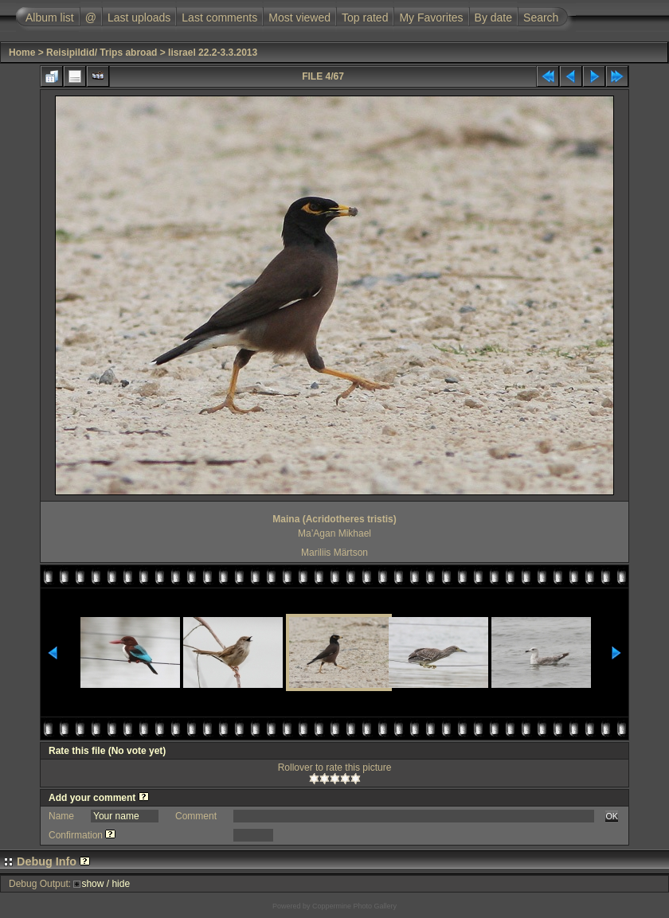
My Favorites (431, 17)
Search (540, 17)
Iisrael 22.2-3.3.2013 (212, 52)
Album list (49, 17)
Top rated (365, 17)
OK (611, 816)
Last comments (219, 17)
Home (22, 52)
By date (493, 17)
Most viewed (299, 17)
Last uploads (139, 17)
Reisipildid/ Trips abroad (101, 52)
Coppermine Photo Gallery (354, 906)
